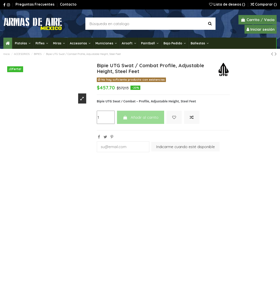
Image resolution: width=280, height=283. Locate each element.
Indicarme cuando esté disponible (185, 146)
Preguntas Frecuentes (35, 4)
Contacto (68, 4)
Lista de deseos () (227, 4)
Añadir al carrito (140, 117)
